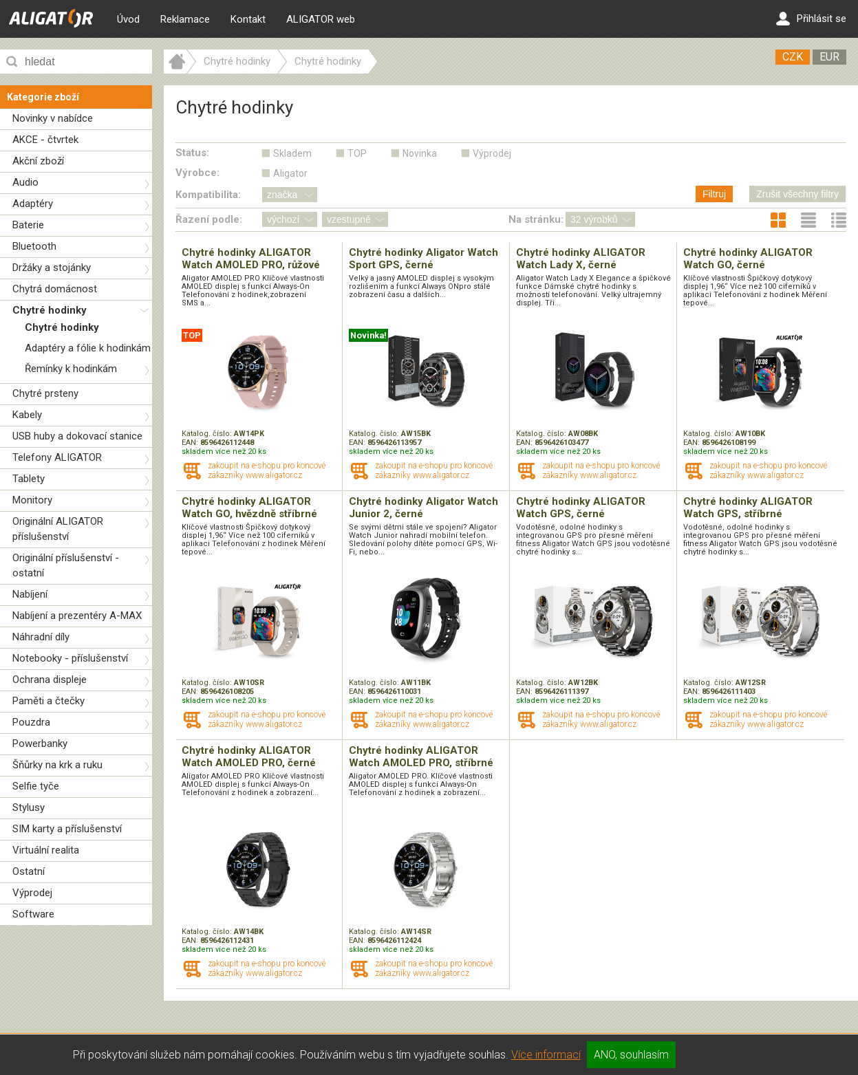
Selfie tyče (35, 786)
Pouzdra (31, 722)
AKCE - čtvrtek (45, 139)
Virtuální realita (45, 850)
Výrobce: (197, 172)
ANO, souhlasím (631, 1054)
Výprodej (32, 893)
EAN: (191, 442)
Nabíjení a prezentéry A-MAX (77, 615)
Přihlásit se (811, 18)
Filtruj (714, 193)
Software (33, 914)
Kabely (27, 415)
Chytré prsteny (45, 393)
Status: (192, 152)
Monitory (32, 500)
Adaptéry (32, 203)
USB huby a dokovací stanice (77, 436)
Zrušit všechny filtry (797, 193)
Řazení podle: (208, 219)
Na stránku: (536, 219)
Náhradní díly (40, 637)
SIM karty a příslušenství (67, 829)
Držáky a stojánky (51, 267)
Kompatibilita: (208, 194)
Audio (25, 182)
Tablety (28, 479)
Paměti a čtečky (48, 701)
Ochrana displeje (49, 679)
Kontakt (248, 19)
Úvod (128, 19)
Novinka (420, 153)
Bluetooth (34, 246)
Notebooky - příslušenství (70, 658)
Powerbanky (39, 743)
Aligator (290, 173)
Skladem (292, 153)
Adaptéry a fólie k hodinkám (88, 348)
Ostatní (28, 871)
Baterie (28, 225)
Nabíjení (29, 594)
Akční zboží (38, 161)
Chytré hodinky (49, 310)
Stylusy (28, 807)
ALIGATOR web (320, 19)
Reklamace (185, 19)
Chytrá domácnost (54, 289)
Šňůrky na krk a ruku (57, 765)
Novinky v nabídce (52, 118)
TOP (357, 153)
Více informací (546, 1054)
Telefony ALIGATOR (57, 457)
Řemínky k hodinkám (71, 368)
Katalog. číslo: (208, 433)
